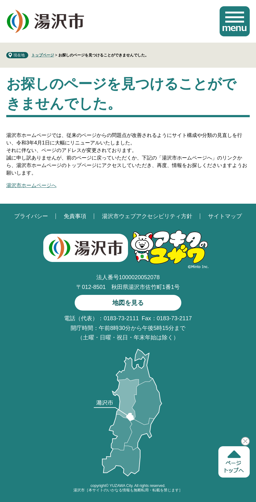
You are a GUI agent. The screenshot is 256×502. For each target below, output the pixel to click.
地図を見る (128, 302)
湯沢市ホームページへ (31, 185)
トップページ (42, 55)
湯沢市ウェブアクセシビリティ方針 (147, 216)
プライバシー (31, 216)
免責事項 (75, 216)
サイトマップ (225, 216)
